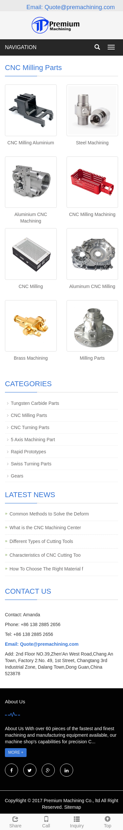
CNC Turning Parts (30, 427)
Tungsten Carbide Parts (35, 403)
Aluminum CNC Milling (92, 286)
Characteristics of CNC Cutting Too (45, 555)
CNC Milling (31, 286)
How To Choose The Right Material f (46, 568)
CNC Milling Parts (29, 415)
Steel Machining (92, 142)
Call (46, 821)
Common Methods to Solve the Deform (49, 513)
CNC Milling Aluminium (31, 142)
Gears (17, 475)
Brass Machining (31, 358)
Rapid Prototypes (28, 451)
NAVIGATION (20, 47)
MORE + (15, 752)
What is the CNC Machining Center (45, 527)
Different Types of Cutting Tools (41, 541)
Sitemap (72, 807)
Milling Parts (92, 358)
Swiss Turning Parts (31, 463)
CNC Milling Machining (92, 214)
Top (107, 821)
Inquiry (77, 821)
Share (15, 821)
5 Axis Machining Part (33, 439)
